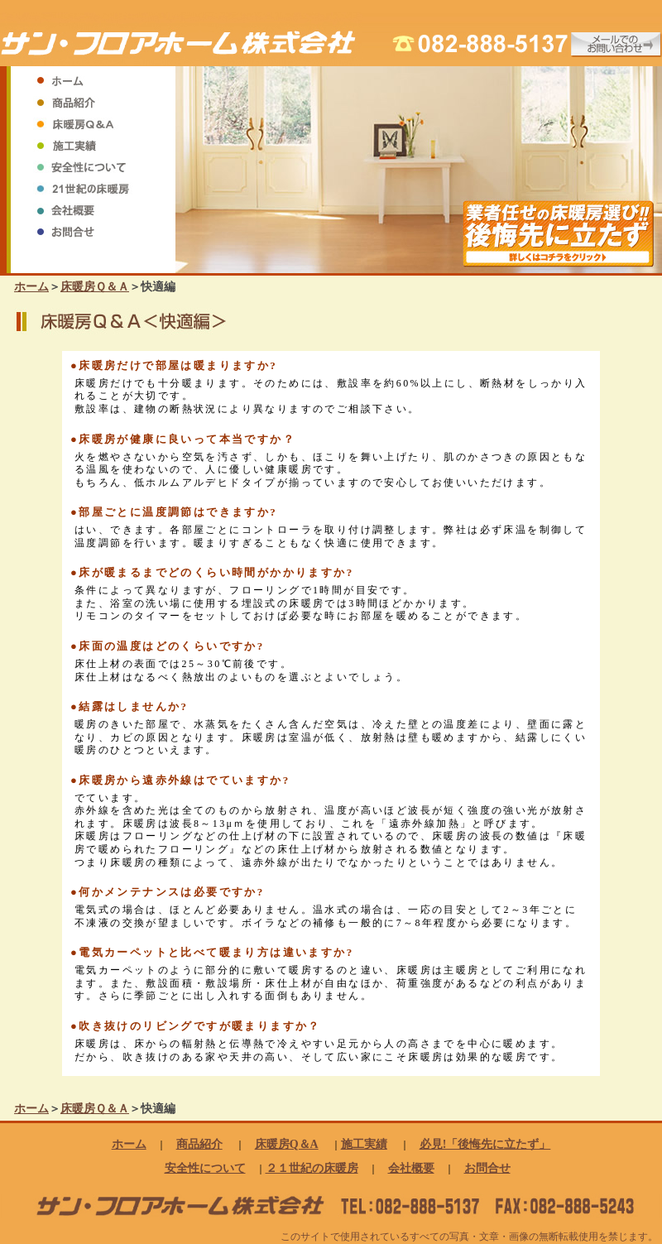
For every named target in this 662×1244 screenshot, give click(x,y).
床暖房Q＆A (287, 1144)
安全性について (205, 1168)
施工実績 (364, 1144)
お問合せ (487, 1168)
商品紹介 (199, 1144)
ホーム (31, 287)
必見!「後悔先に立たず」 (485, 1144)
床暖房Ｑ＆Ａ (94, 287)
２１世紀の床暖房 (312, 1168)
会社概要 (411, 1168)
